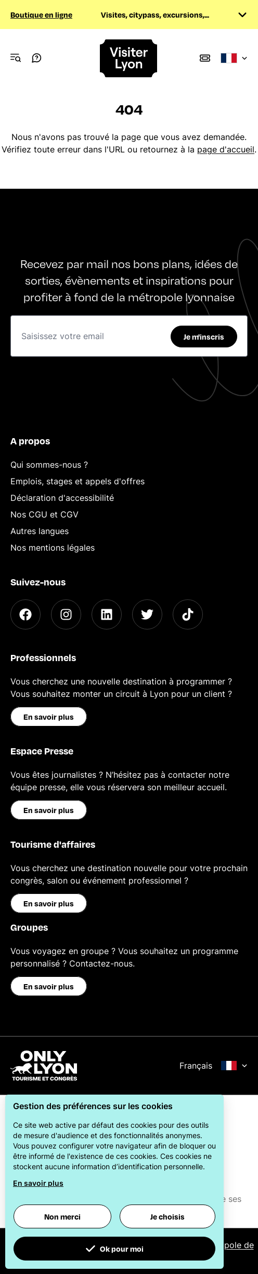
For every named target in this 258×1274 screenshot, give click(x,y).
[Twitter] (147, 614)
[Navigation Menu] (15, 58)
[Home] (129, 58)
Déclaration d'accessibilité (62, 498)
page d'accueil (225, 149)
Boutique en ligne (41, 14)
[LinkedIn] (107, 614)
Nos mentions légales (52, 547)
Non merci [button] (62, 1216)
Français (213, 1065)
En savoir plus (48, 716)
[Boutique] (205, 58)
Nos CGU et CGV (44, 514)
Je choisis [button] (167, 1216)
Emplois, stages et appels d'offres (77, 481)
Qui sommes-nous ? (49, 464)
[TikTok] (188, 614)
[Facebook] (25, 614)
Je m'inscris (204, 336)
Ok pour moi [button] (114, 1248)
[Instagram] (66, 614)
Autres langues (39, 531)
